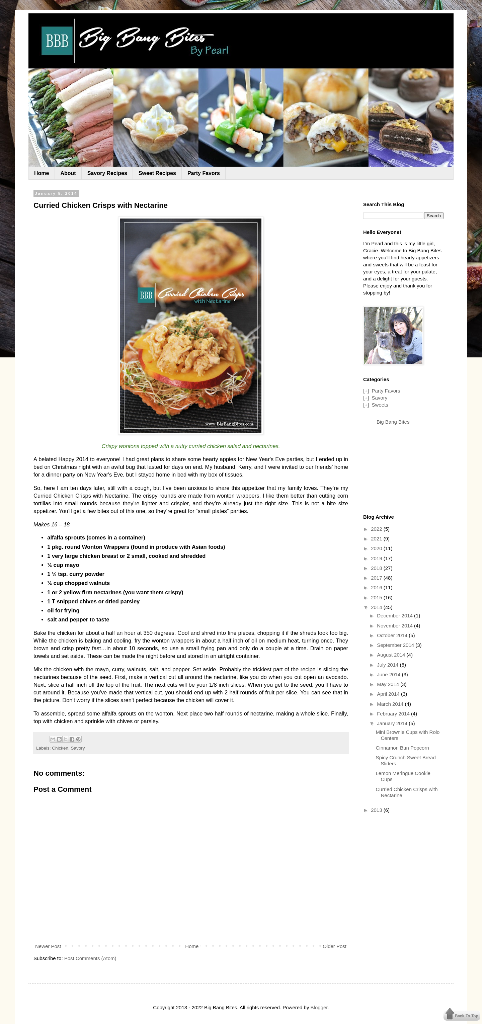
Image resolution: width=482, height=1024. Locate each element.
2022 (377, 529)
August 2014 (391, 655)
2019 (377, 558)
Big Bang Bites (393, 422)
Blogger (319, 1007)
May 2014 (388, 684)
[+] (366, 391)
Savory (78, 748)
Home (41, 173)
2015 (377, 597)
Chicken (60, 748)
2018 (377, 568)
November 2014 (395, 625)
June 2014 (389, 674)
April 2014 (389, 694)
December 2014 (395, 615)
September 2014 (396, 645)
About (68, 173)
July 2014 (388, 665)
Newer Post (48, 946)
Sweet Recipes (157, 173)
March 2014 (391, 704)
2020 (377, 548)
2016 (377, 587)
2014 (377, 607)
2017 (377, 578)
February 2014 (394, 713)
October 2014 (393, 635)
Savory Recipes (107, 173)
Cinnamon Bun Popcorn (402, 748)
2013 (377, 810)
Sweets (380, 405)
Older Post (334, 946)
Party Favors (203, 173)
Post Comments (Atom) (90, 958)
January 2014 (393, 723)
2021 (377, 538)
